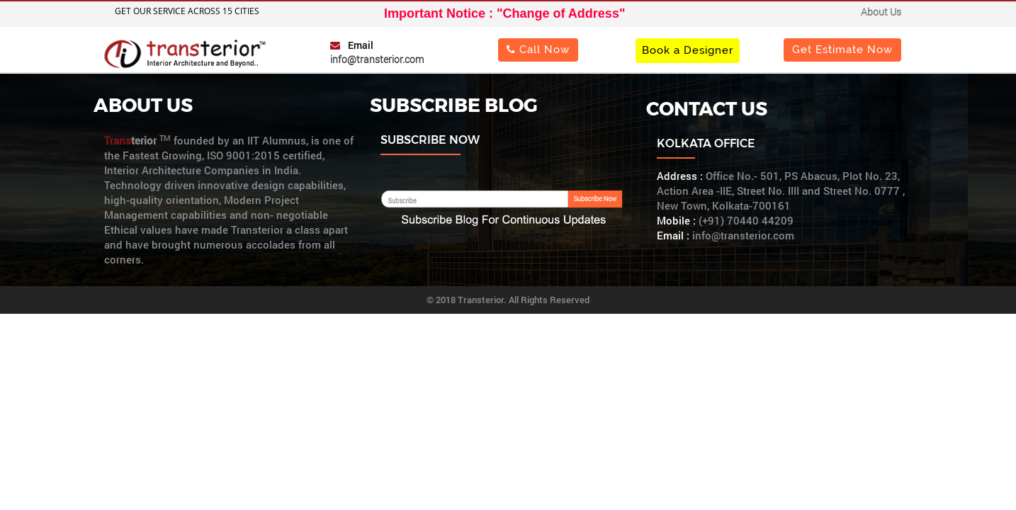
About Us (881, 11)
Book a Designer (687, 50)
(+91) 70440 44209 (746, 220)
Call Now (538, 49)
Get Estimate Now (842, 49)
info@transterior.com (377, 59)
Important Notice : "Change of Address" (504, 13)
